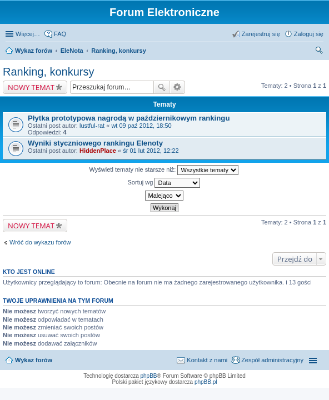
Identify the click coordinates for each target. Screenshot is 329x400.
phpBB (149, 376)
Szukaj (161, 87)
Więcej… (28, 34)
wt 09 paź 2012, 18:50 (141, 125)
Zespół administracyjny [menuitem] (272, 360)
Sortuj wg (164, 183)
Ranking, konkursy (118, 50)
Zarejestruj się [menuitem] (261, 34)
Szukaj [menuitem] (319, 51)
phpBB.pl (206, 382)
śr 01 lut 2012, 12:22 (150, 150)
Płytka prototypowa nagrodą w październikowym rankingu (129, 118)
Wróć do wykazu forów (40, 242)
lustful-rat (91, 125)
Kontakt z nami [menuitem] (207, 360)
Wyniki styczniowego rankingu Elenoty (95, 143)
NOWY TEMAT (31, 87)
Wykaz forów (33, 50)
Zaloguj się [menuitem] (308, 34)
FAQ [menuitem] (60, 34)
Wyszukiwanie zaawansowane (177, 87)
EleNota (72, 50)
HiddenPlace (97, 150)
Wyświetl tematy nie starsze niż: (164, 170)
